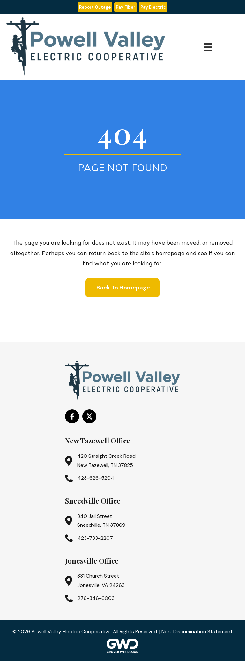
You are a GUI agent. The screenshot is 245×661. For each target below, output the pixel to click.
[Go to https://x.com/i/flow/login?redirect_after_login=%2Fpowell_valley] (89, 416)
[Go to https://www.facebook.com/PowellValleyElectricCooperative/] (72, 416)
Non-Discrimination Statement (197, 631)
